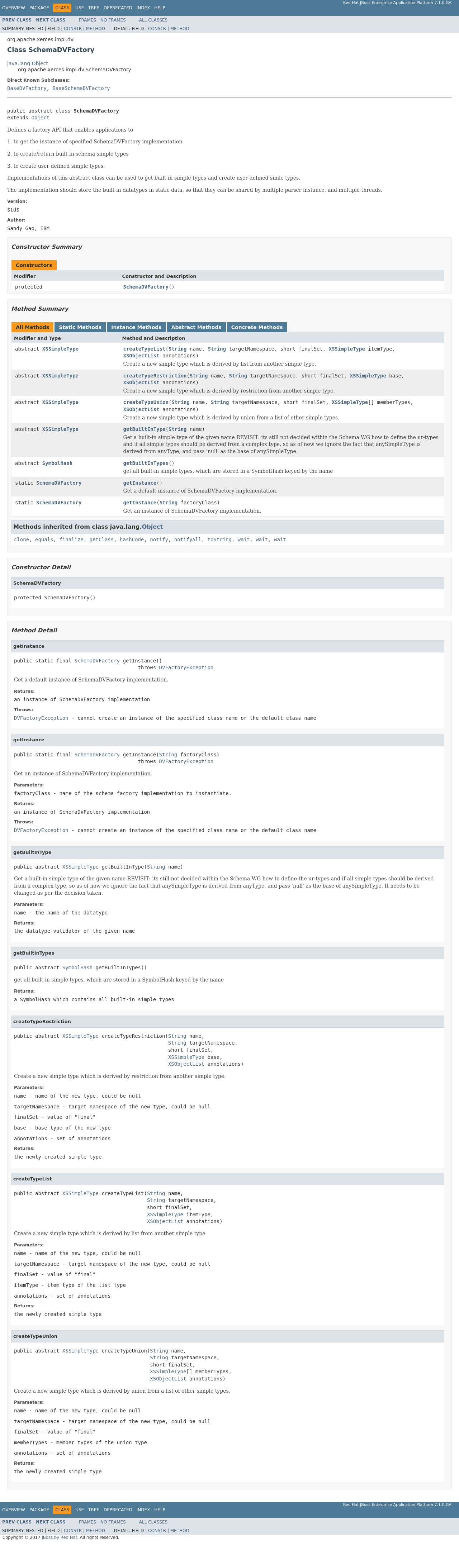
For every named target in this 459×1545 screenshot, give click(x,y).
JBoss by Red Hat (59, 1537)
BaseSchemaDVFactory (81, 88)
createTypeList (144, 349)
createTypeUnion (146, 402)
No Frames (113, 20)
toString (220, 539)
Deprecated (118, 7)
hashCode (132, 539)
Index (143, 7)
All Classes (153, 20)
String (178, 349)
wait (244, 539)
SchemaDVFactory (146, 287)
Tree (93, 7)
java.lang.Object (27, 63)
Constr (73, 28)
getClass (102, 539)
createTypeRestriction (155, 376)
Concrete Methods (257, 327)
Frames (87, 20)
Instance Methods (136, 327)
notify (159, 539)
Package (39, 7)
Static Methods (80, 327)
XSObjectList (141, 355)
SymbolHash (57, 463)
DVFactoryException (186, 667)
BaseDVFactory (27, 88)
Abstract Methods (196, 327)
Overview (13, 7)
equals (44, 539)
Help (159, 7)
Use (79, 7)
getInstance (140, 483)
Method (95, 28)
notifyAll (188, 539)
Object (40, 117)
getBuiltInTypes (146, 463)
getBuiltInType (144, 429)
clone (21, 539)
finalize (71, 539)
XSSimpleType (60, 349)
